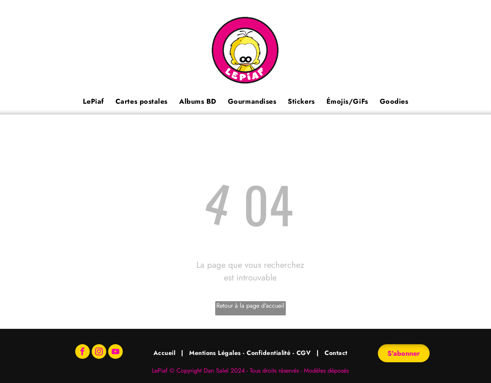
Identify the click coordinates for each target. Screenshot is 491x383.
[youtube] (115, 352)
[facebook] (82, 352)
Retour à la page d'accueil (250, 305)
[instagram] (99, 352)
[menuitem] (93, 101)
